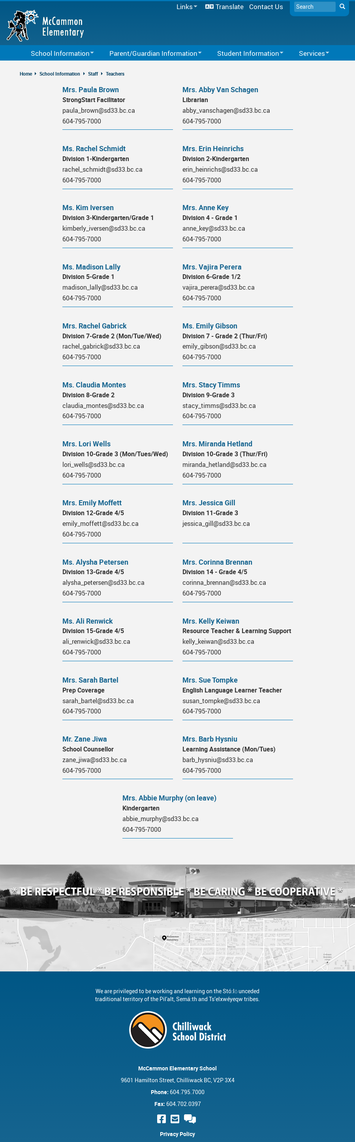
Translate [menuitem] (230, 6)
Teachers (115, 73)
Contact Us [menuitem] (266, 6)
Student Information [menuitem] (245, 54)
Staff (93, 73)
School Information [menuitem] (57, 54)
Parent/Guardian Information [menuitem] (150, 54)
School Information (59, 73)
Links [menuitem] (185, 7)
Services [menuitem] (309, 54)
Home (26, 73)
